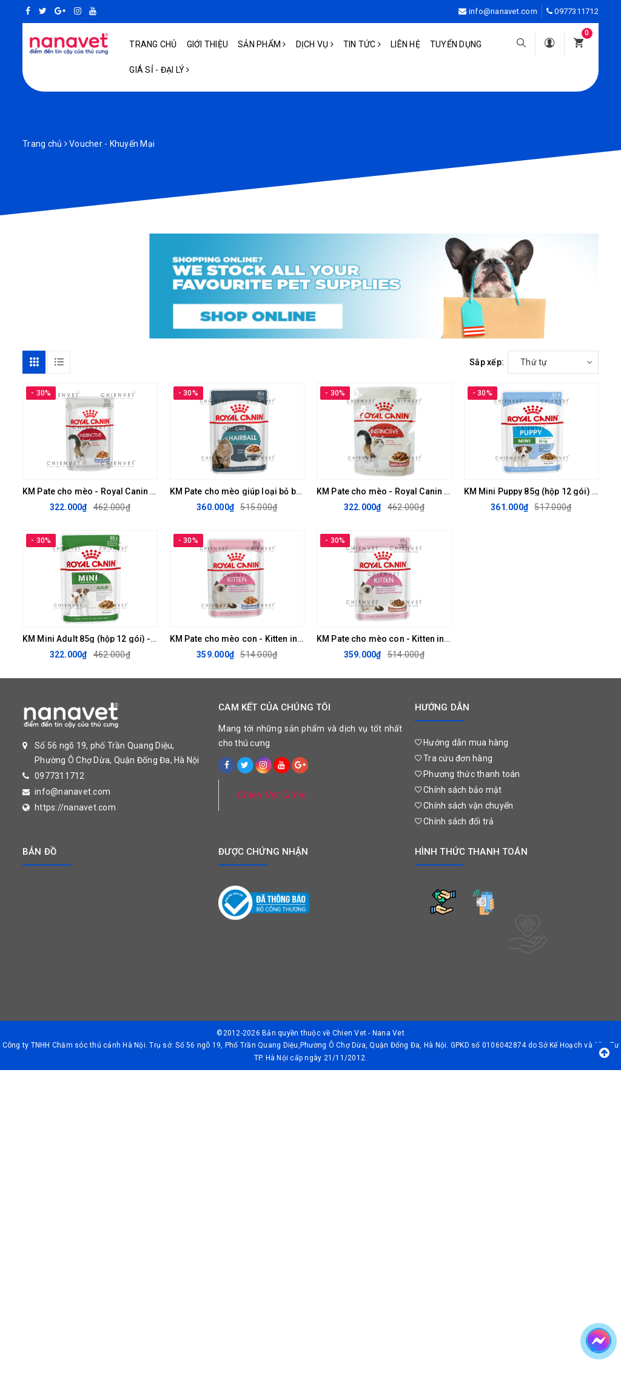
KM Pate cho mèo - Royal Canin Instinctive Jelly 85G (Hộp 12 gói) (152, 491)
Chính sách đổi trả (454, 821)
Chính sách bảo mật (458, 790)
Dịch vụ (315, 44)
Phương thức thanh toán (467, 774)
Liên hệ (405, 44)
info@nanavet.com (503, 11)
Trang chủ (152, 44)
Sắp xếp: (486, 362)
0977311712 (576, 11)
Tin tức (362, 44)
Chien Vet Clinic (271, 795)
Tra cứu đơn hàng (454, 758)
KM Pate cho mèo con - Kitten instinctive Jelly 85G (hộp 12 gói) (295, 639)
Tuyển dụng (456, 44)
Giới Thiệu (208, 44)
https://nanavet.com (75, 807)
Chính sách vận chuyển (464, 805)
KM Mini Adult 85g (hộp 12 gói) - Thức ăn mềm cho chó (132, 639)
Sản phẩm (262, 44)
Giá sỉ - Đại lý (159, 70)
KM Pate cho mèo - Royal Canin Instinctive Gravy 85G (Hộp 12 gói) (448, 491)
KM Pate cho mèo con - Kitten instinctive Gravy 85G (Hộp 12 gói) (445, 639)
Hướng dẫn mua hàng (462, 742)
